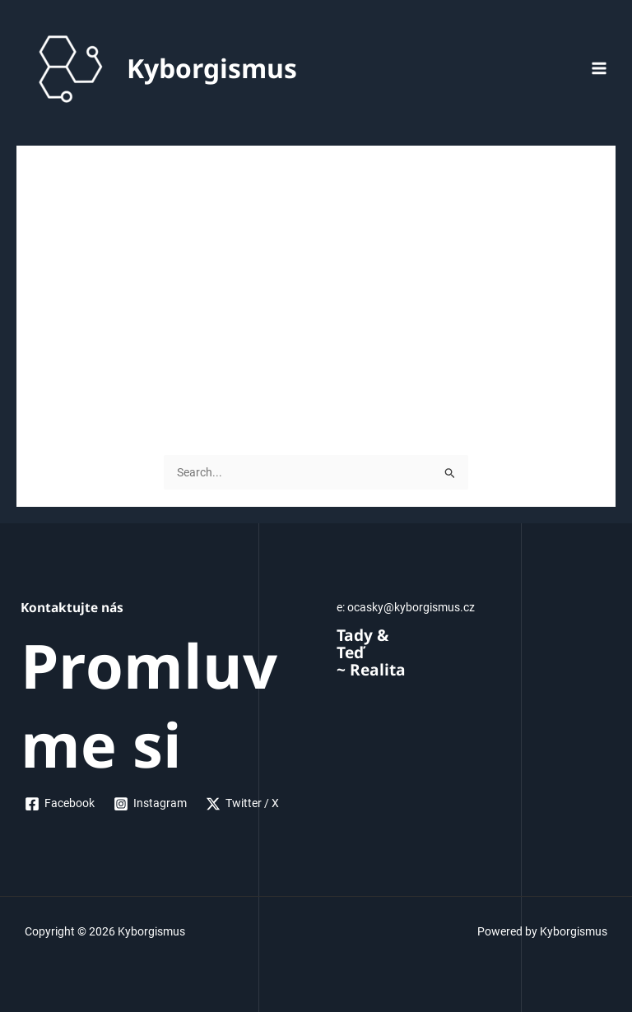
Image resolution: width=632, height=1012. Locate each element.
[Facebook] (60, 803)
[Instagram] (150, 803)
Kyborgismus (212, 68)
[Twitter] (243, 803)
